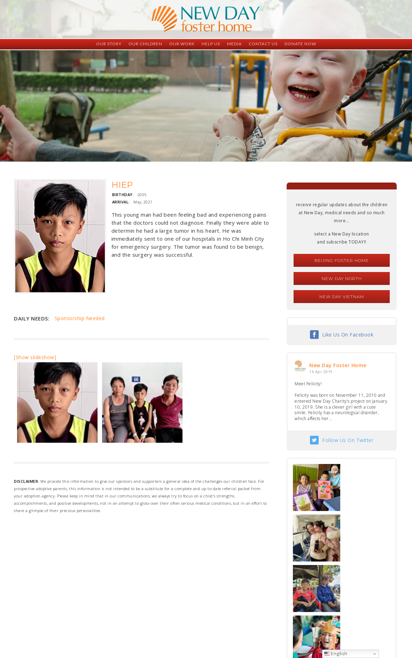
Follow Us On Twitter (347, 440)
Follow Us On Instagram (348, 578)
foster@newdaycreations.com (187, 627)
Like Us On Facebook (348, 334)
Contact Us (263, 43)
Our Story (109, 43)
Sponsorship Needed (80, 318)
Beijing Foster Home (341, 260)
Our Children (145, 43)
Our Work (182, 43)
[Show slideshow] (35, 357)
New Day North (342, 278)
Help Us (211, 43)
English (336, 653)
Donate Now (300, 43)
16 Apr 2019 (321, 371)
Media (234, 43)
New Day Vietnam (341, 296)
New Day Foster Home (337, 365)
